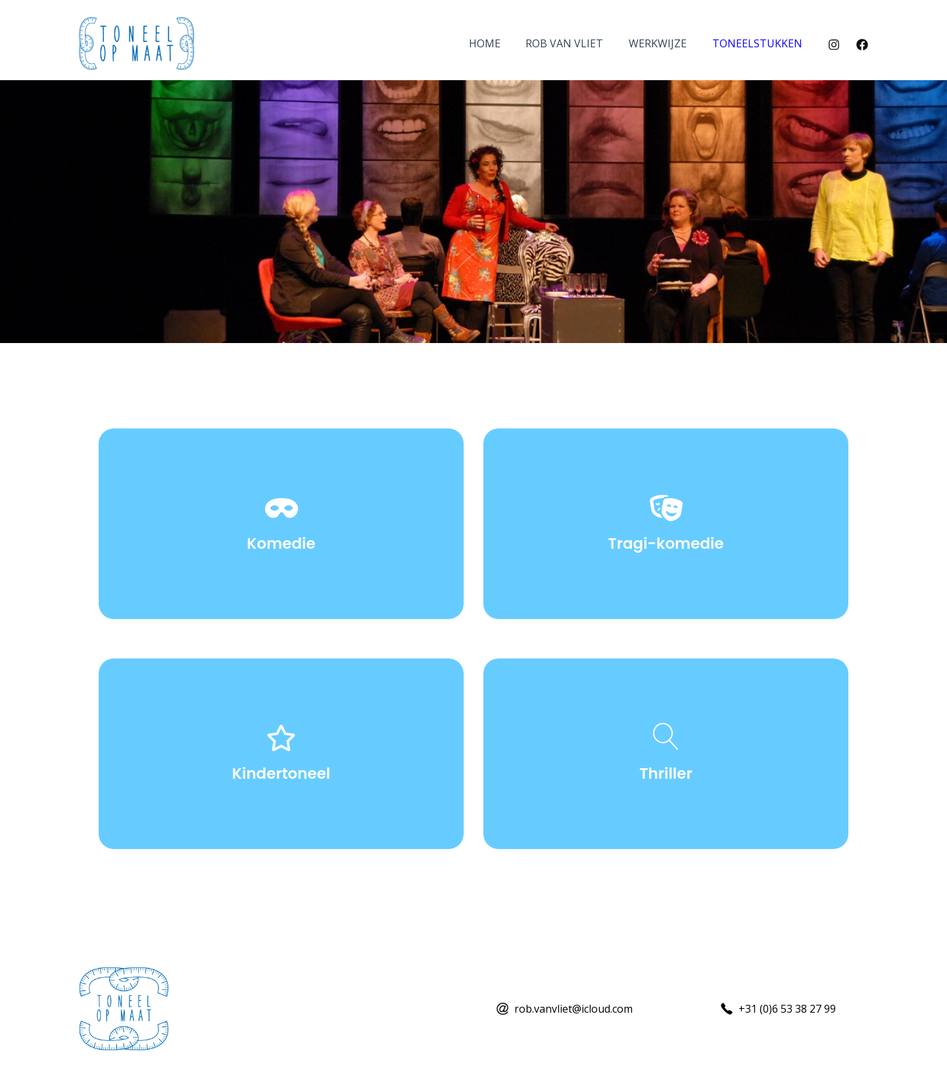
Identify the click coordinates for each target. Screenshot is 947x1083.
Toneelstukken (759, 43)
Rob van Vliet (575, 43)
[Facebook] (862, 45)
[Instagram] (834, 45)
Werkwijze (664, 43)
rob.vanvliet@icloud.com (573, 1008)
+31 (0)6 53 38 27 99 (787, 1008)
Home (500, 43)
